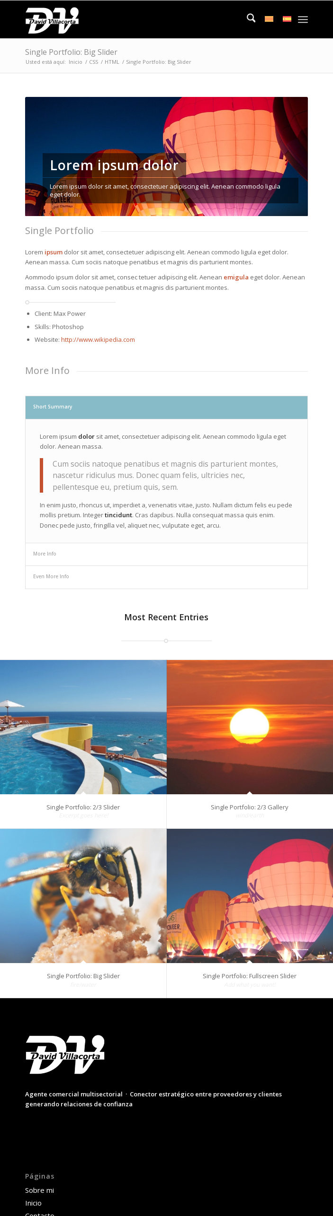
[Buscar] (246, 19)
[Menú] (303, 19)
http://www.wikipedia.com (98, 339)
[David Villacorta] (138, 19)
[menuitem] (246, 19)
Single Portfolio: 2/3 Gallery (249, 807)
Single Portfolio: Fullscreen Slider (250, 976)
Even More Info (51, 576)
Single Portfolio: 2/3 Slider (83, 807)
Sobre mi (39, 1190)
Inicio (33, 1202)
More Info (44, 553)
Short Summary (52, 406)
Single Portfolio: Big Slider (71, 52)
